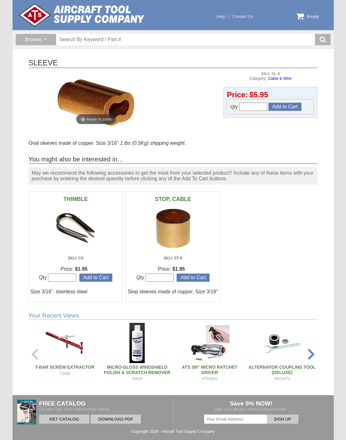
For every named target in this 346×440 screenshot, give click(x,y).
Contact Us (242, 16)
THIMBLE (75, 199)
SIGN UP (282, 419)
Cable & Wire (279, 78)
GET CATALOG (64, 419)
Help (220, 16)
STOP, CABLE (173, 199)
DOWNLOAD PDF (115, 419)
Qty (248, 107)
